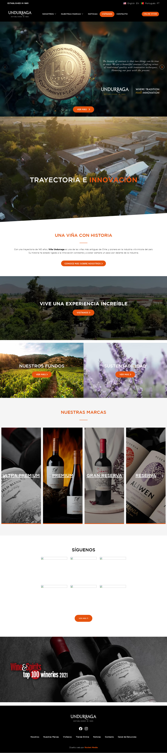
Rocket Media (91, 747)
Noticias (93, 14)
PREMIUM (104, 475)
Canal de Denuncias (127, 737)
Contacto (121, 14)
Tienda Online (82, 737)
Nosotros (49, 14)
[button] (5, 67)
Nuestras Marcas (72, 14)
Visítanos (107, 14)
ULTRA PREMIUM (62, 475)
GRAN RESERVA (146, 475)
